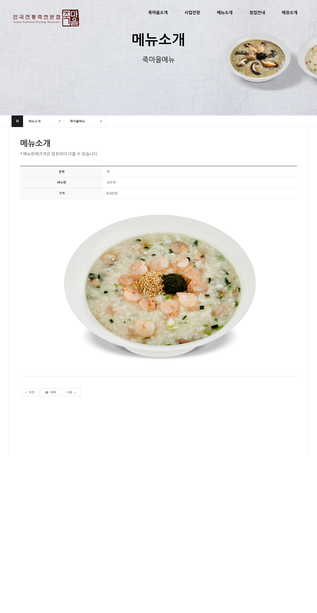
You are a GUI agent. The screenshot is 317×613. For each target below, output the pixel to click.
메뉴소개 (225, 13)
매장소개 (289, 13)
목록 (50, 393)
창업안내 (257, 13)
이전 (29, 393)
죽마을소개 (158, 13)
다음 (71, 393)
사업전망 (192, 13)
